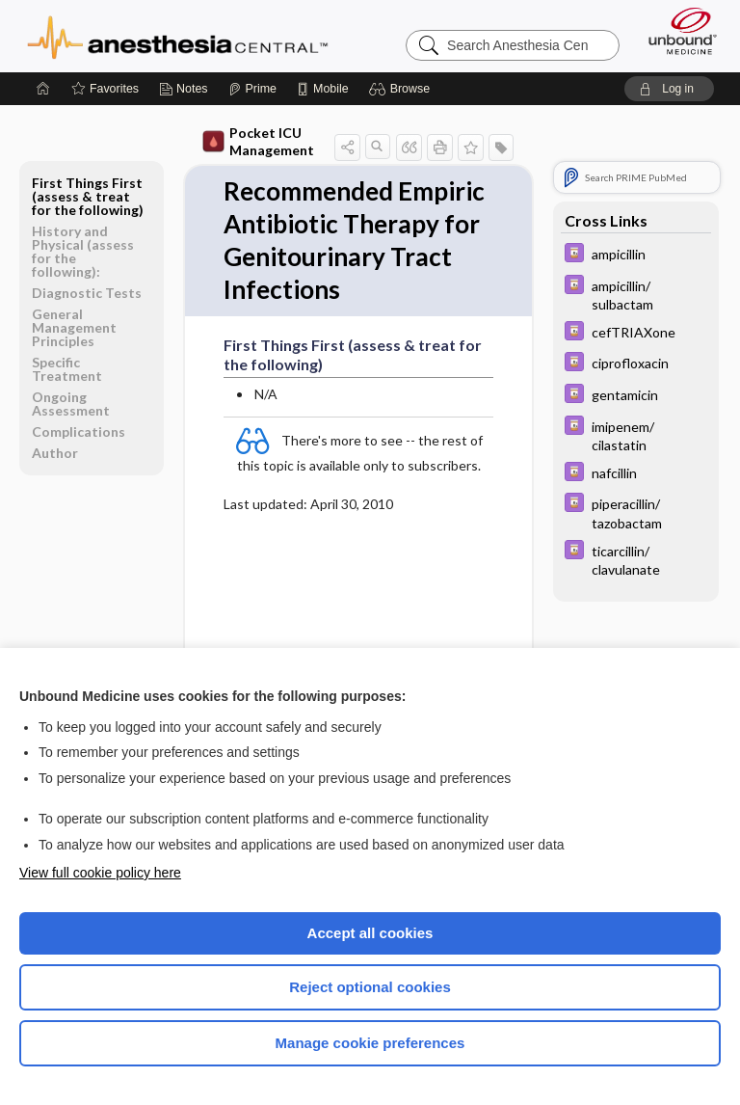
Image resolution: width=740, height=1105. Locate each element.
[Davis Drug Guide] (636, 255)
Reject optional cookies (370, 987)
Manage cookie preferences (370, 1043)
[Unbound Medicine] (676, 31)
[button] (402, 88)
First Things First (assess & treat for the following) (88, 196)
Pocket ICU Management (258, 141)
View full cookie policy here (100, 872)
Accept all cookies (370, 933)
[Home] (43, 88)
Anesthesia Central (178, 36)
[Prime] (252, 88)
